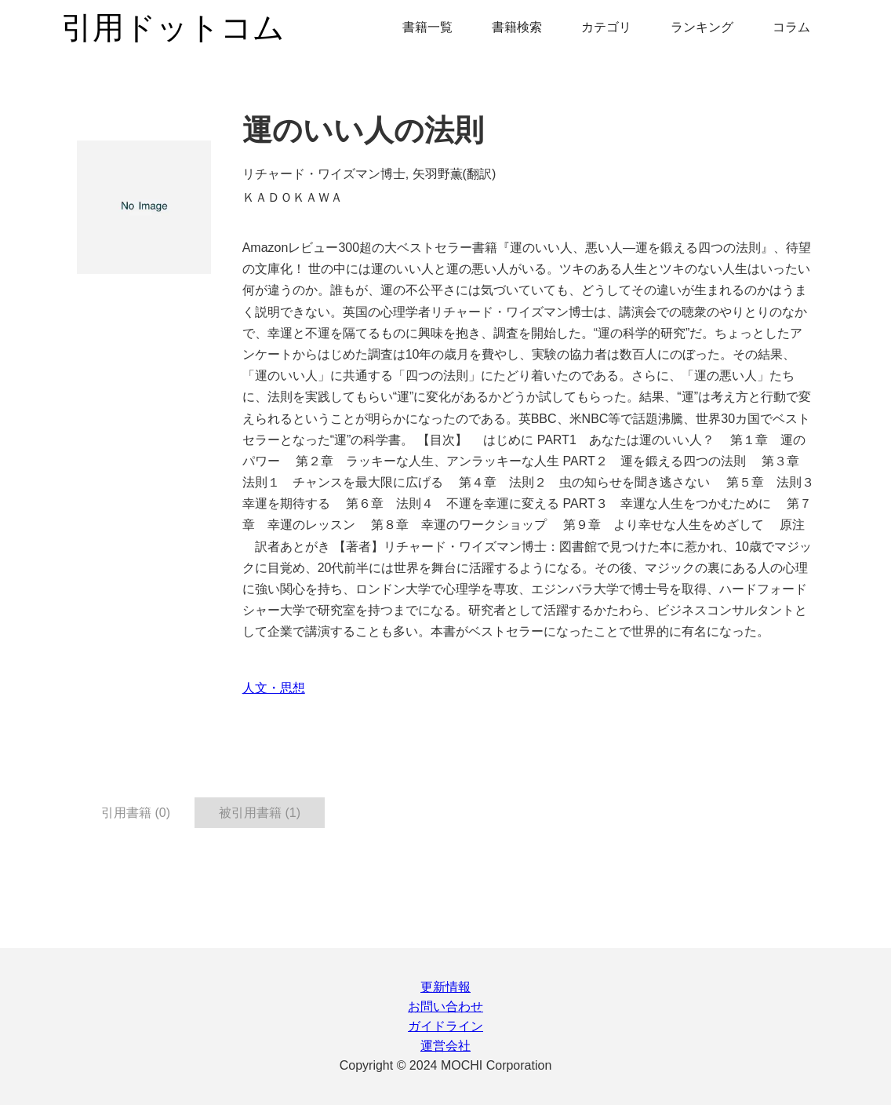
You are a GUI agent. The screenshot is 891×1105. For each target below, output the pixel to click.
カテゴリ (606, 27)
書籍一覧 (427, 27)
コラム (791, 27)
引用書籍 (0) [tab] (135, 812)
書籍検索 (517, 27)
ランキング (702, 27)
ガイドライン (445, 1026)
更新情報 (445, 987)
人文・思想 (273, 688)
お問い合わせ (445, 1006)
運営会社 (445, 1045)
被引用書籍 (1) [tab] (259, 812)
